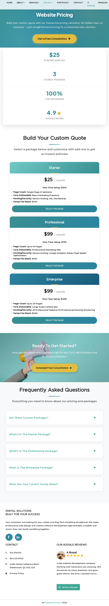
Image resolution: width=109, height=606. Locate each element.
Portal (91, 4)
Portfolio (62, 3)
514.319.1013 (15, 552)
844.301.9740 (16, 558)
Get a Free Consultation (54, 38)
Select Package (55, 209)
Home (9, 3)
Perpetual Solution (53, 603)
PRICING (47, 3)
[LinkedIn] (18, 537)
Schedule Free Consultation (54, 367)
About (20, 3)
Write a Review (68, 587)
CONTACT (78, 3)
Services (33, 3)
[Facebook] (9, 537)
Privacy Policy (17, 573)
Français (102, 3)
